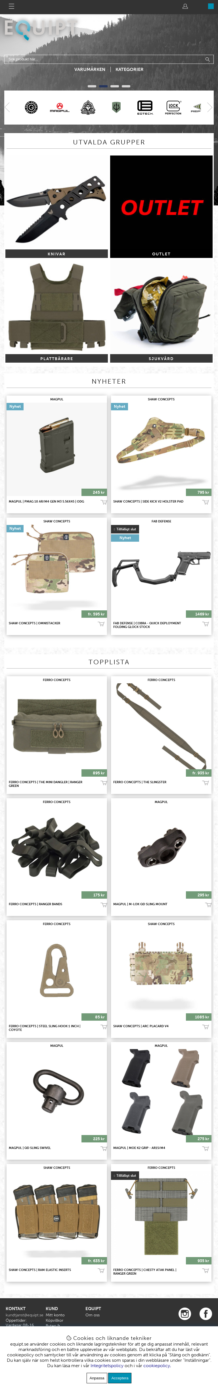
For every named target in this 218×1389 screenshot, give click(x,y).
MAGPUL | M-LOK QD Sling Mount (140, 904)
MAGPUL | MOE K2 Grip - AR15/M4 (139, 1148)
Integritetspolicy (107, 1365)
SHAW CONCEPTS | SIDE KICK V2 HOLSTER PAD (148, 501)
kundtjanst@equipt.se (24, 1315)
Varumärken (89, 69)
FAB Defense (161, 521)
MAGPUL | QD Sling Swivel (30, 1148)
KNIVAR (57, 254)
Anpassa (97, 1378)
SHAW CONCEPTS (161, 399)
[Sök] (109, 59)
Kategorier (130, 69)
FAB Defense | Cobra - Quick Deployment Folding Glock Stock (147, 625)
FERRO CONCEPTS (56, 680)
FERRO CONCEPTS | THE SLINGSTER (139, 782)
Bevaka (205, 624)
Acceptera (119, 1378)
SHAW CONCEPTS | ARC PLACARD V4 (141, 1026)
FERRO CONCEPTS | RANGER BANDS (35, 904)
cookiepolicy (156, 1365)
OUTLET (161, 254)
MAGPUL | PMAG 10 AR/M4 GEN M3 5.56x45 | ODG (46, 501)
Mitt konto (55, 1315)
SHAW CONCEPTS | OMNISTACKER (34, 623)
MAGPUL (56, 399)
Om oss (92, 1315)
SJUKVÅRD (161, 358)
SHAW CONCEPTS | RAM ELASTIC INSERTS (40, 1270)
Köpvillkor (54, 1320)
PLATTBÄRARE (56, 358)
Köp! (205, 502)
